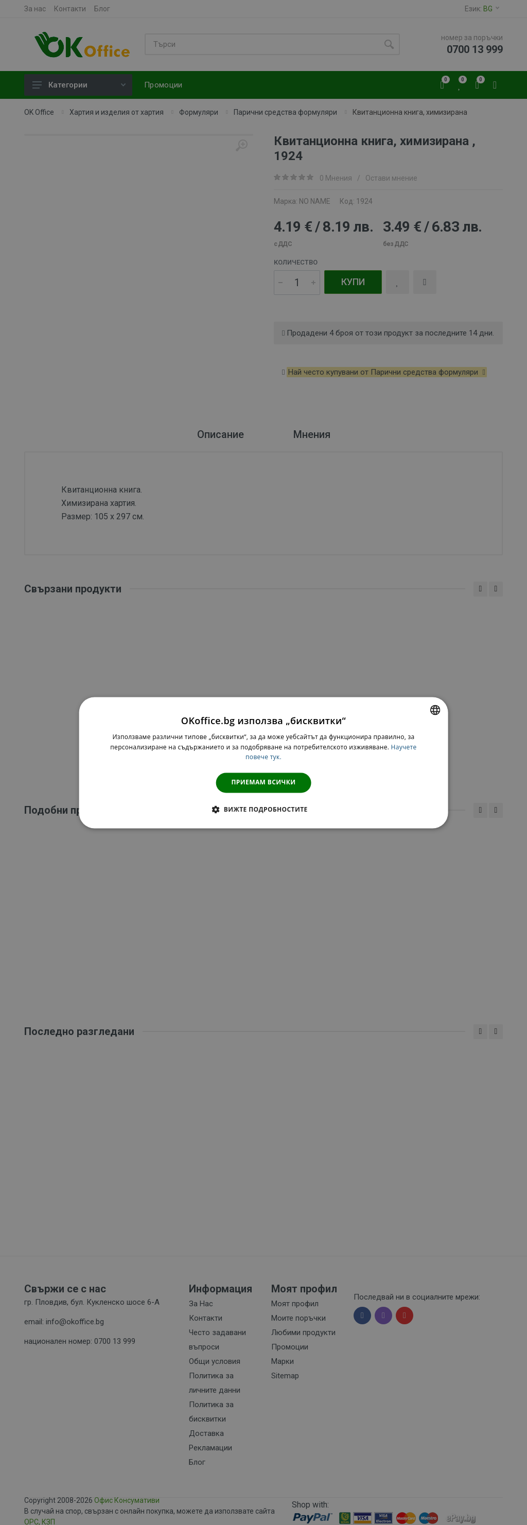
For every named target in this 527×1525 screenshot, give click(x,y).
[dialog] (263, 762)
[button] (263, 809)
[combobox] (435, 710)
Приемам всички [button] (264, 782)
